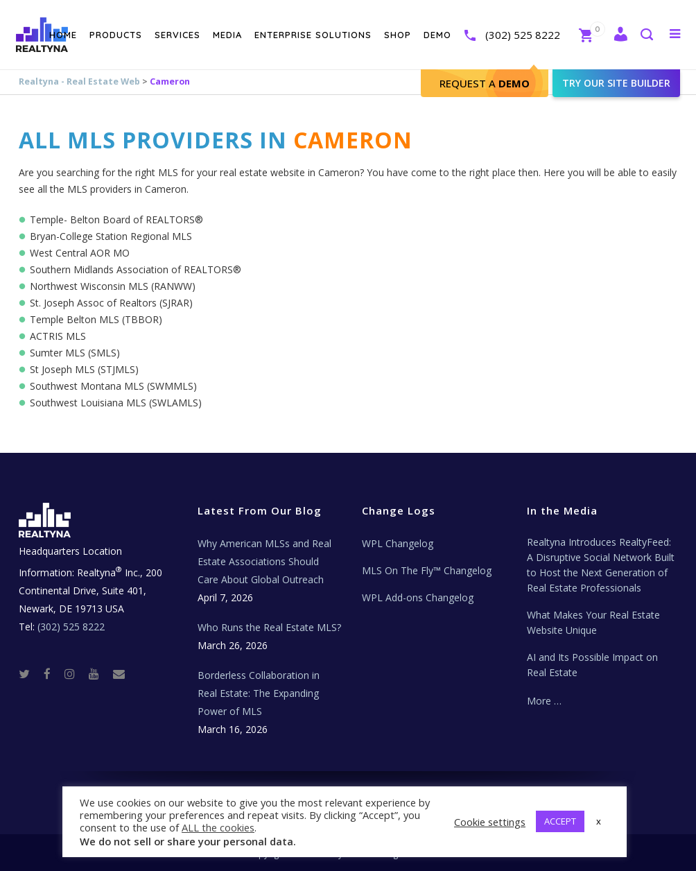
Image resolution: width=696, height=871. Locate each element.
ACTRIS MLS (58, 336)
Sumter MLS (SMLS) (75, 352)
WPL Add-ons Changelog (417, 597)
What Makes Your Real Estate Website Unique (593, 622)
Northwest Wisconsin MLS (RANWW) (112, 286)
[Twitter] (30, 673)
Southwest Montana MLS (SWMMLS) (113, 386)
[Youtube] (99, 673)
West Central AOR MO (80, 252)
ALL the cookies (218, 827)
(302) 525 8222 (507, 35)
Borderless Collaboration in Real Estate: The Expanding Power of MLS (259, 693)
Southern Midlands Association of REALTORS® (135, 269)
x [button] (598, 821)
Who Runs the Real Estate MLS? (269, 627)
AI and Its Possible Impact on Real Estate (592, 664)
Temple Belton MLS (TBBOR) (96, 319)
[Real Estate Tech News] (119, 673)
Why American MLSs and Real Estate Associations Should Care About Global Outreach (264, 561)
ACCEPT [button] (560, 821)
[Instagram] (75, 673)
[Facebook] (53, 673)
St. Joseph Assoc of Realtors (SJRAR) (111, 302)
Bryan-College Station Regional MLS (111, 236)
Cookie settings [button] (489, 822)
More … (544, 700)
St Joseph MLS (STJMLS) (84, 369)
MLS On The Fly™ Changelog (426, 570)
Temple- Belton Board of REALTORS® (116, 219)
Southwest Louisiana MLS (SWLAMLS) (116, 402)
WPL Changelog (397, 543)
